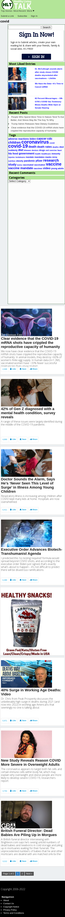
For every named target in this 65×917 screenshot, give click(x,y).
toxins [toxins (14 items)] (19, 165)
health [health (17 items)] (38, 154)
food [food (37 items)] (15, 153)
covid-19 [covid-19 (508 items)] (18, 146)
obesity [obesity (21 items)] (19, 161)
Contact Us (8, 903)
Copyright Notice (11, 907)
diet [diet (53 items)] (20, 150)
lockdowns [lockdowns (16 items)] (20, 157)
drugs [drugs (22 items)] (42, 150)
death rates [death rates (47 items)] (44, 146)
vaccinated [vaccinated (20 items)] (28, 165)
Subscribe (22, 16)
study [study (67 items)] (12, 164)
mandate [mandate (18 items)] (30, 157)
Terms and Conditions (13, 913)
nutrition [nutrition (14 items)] (11, 161)
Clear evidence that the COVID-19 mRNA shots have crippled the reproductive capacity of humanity (30, 330)
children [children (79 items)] (14, 142)
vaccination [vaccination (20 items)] (39, 165)
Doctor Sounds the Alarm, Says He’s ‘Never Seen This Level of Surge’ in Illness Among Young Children (28, 476)
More (30, 10)
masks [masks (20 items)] (48, 157)
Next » (29, 873)
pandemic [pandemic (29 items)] (29, 160)
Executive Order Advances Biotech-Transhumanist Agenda (31, 543)
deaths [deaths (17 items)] (55, 147)
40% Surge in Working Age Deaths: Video (31, 687)
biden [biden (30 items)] (33, 139)
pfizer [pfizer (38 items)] (39, 160)
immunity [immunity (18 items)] (56, 154)
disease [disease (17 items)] (27, 150)
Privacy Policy (10, 910)
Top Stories (6, 10)
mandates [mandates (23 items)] (39, 157)
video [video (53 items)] (46, 168)
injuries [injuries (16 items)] (11, 157)
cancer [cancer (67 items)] (42, 138)
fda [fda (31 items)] (10, 153)
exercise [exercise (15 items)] (53, 150)
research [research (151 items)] (51, 160)
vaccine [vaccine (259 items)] (53, 164)
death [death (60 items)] (32, 146)
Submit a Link (7, 16)
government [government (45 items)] (26, 153)
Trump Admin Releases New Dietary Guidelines (34, 124)
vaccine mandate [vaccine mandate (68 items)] (20, 168)
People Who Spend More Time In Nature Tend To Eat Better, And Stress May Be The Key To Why (37, 118)
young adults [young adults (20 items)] (57, 168)
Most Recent (19, 10)
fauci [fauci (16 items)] (59, 150)
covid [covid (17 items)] (52, 143)
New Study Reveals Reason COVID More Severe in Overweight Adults (31, 759)
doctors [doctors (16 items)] (35, 150)
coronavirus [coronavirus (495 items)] (35, 142)
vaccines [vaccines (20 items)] (38, 168)
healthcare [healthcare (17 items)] (46, 154)
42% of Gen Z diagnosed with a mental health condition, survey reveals (28, 402)
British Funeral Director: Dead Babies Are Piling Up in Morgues (29, 831)
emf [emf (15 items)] (47, 150)
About (6, 900)
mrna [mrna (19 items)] (54, 157)
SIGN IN (36, 57)
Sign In (34, 16)
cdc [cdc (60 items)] (49, 138)
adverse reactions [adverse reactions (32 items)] (18, 139)
